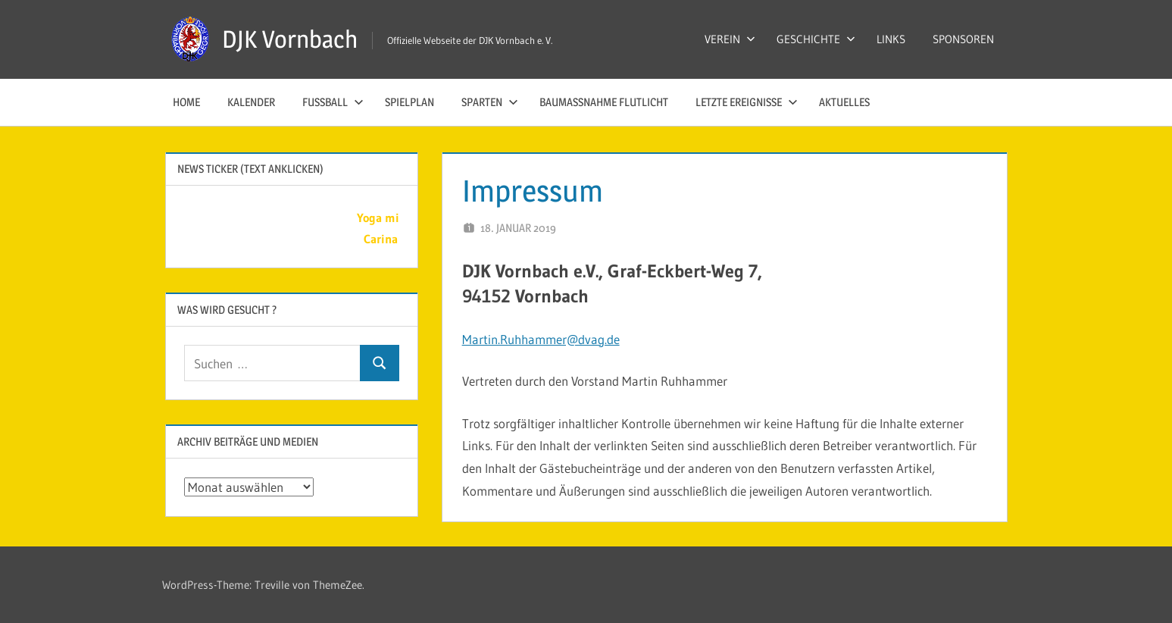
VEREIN (730, 39)
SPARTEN (489, 102)
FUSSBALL (333, 102)
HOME (186, 102)
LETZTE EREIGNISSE (746, 102)
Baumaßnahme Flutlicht (603, 102)
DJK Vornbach (290, 39)
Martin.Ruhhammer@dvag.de (541, 339)
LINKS (891, 39)
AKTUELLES (844, 102)
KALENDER (251, 102)
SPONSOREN (963, 39)
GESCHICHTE (816, 39)
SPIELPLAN (409, 102)
